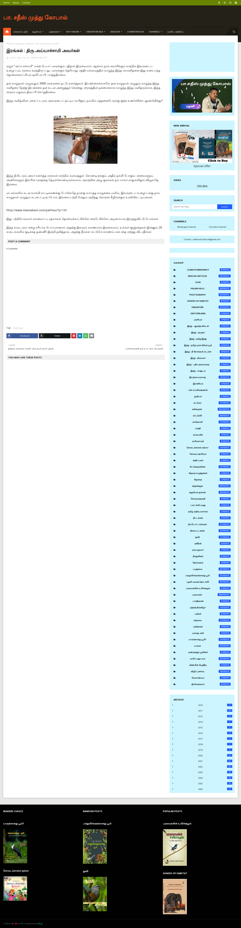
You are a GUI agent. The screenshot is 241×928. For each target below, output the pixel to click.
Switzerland (210, 313)
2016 (215, 733)
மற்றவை (212, 620)
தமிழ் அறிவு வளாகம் (209, 511)
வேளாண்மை (211, 677)
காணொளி (211, 422)
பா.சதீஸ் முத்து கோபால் (19, 57)
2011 (215, 710)
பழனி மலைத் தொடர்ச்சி (208, 581)
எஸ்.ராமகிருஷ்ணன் (209, 390)
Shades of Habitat (209, 300)
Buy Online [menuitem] (72, 31)
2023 (215, 772)
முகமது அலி (211, 633)
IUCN (213, 282)
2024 (215, 777)
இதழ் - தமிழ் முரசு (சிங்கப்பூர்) (207, 345)
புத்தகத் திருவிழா (210, 607)
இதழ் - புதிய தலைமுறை (209, 364)
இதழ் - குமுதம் (211, 332)
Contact (26, 2)
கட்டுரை (212, 402)
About (16, 2)
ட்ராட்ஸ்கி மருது (210, 505)
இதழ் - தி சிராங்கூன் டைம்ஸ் (208, 351)
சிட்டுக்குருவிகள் (210, 466)
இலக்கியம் (212, 383)
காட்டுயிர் (212, 415)
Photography (210, 294)
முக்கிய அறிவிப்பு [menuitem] (175, 31)
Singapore (211, 307)
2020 (215, 755)
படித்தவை (212, 569)
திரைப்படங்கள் (210, 530)
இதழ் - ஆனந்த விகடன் (209, 326)
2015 (215, 727)
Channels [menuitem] (154, 31)
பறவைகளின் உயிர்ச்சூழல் (208, 588)
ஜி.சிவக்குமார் (211, 684)
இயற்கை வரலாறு (210, 377)
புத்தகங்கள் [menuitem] (54, 31)
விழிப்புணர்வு (211, 671)
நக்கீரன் (212, 543)
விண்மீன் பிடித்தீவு (210, 665)
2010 (215, 705)
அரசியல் (212, 319)
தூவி (213, 537)
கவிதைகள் (211, 409)
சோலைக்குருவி (211, 498)
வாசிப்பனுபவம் (210, 658)
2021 (215, 761)
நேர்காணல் (212, 562)
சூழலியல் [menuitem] (36, 31)
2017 (215, 738)
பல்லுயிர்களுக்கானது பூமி (208, 575)
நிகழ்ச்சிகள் (212, 556)
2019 (215, 749)
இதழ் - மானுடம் (210, 370)
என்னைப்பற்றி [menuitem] (20, 31)
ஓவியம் (212, 396)
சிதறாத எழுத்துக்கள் (210, 473)
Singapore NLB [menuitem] (94, 31)
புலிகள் (212, 613)
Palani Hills (211, 288)
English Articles (209, 276)
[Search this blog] (194, 206)
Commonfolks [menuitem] (135, 31)
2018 (215, 744)
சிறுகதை (212, 479)
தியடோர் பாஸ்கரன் (209, 524)
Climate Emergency (209, 269)
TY (21, 923)
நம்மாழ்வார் (211, 549)
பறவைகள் (211, 594)
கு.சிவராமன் (211, 441)
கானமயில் (212, 434)
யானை (212, 645)
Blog (40, 923)
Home (6, 2)
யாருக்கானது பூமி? (210, 639)
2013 (215, 716)
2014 (215, 721)
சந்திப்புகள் (212, 460)
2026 (215, 789)
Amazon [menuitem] (115, 31)
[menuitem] (7, 31)
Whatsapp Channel (186, 226)
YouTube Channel (217, 226)
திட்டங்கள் (212, 517)
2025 (215, 783)
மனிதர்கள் (212, 626)
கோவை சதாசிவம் (210, 453)
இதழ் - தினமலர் (210, 358)
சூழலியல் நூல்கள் (210, 492)
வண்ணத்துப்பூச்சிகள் (209, 652)
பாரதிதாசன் (211, 601)
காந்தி (213, 428)
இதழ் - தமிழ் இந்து (210, 338)
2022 (215, 766)
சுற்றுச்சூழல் (19, 43)
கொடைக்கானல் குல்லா (209, 447)
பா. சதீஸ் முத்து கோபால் (35, 17)
